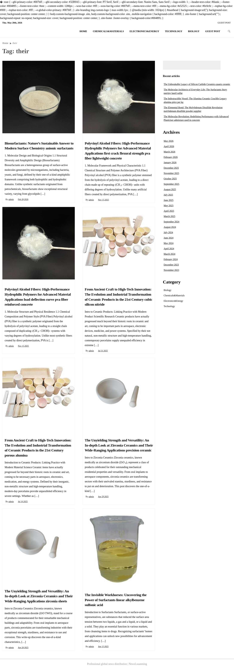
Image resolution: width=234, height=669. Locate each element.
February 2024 (171, 259)
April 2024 (169, 248)
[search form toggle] (229, 31)
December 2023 (171, 264)
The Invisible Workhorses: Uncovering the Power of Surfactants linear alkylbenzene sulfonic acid (116, 600)
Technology (173, 31)
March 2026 (169, 151)
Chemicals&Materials (108, 31)
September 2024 (171, 221)
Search (227, 65)
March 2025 (169, 216)
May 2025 (168, 205)
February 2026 (171, 157)
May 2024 (168, 243)
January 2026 (170, 162)
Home (83, 31)
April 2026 (169, 146)
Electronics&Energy (144, 31)
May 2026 (168, 141)
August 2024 (170, 227)
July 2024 (168, 232)
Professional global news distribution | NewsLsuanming (117, 663)
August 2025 (170, 189)
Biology (193, 31)
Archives (171, 132)
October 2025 (170, 178)
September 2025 (171, 184)
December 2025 (171, 168)
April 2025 (169, 211)
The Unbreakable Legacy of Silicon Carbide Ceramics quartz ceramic (197, 84)
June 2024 (168, 238)
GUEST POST (224, 23)
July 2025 (168, 195)
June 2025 (168, 200)
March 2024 (169, 254)
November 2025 (171, 173)
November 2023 (171, 270)
